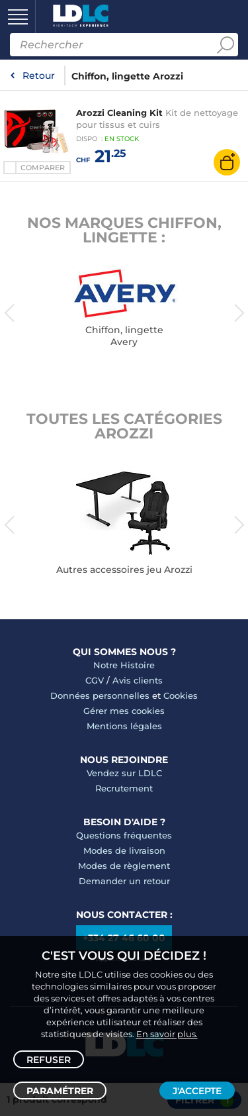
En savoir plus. (167, 1034)
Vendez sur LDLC (124, 773)
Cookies (180, 695)
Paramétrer (59, 1091)
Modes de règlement (124, 865)
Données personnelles (99, 695)
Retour (38, 75)
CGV (94, 680)
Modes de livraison (124, 850)
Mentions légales (124, 726)
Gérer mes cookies (124, 710)
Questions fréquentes (124, 835)
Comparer (43, 167)
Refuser (48, 1060)
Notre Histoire (124, 665)
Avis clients (137, 680)
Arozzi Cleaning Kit (119, 112)
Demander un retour (124, 881)
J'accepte (197, 1091)
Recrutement (124, 788)
